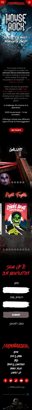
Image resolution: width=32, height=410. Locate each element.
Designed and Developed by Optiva (16, 394)
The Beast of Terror (19, 80)
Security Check (17, 324)
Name (16, 283)
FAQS (16, 360)
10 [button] (29, 249)
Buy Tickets (16, 130)
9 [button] (26, 249)
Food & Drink (16, 356)
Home (16, 352)
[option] (16, 166)
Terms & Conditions (16, 364)
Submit (16, 314)
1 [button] (9, 182)
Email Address (16, 297)
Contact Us (16, 373)
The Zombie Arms (20, 91)
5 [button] (20, 182)
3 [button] (15, 182)
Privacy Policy (16, 369)
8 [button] (23, 249)
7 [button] (20, 249)
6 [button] (23, 182)
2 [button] (12, 182)
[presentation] (15, 330)
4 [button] (18, 182)
